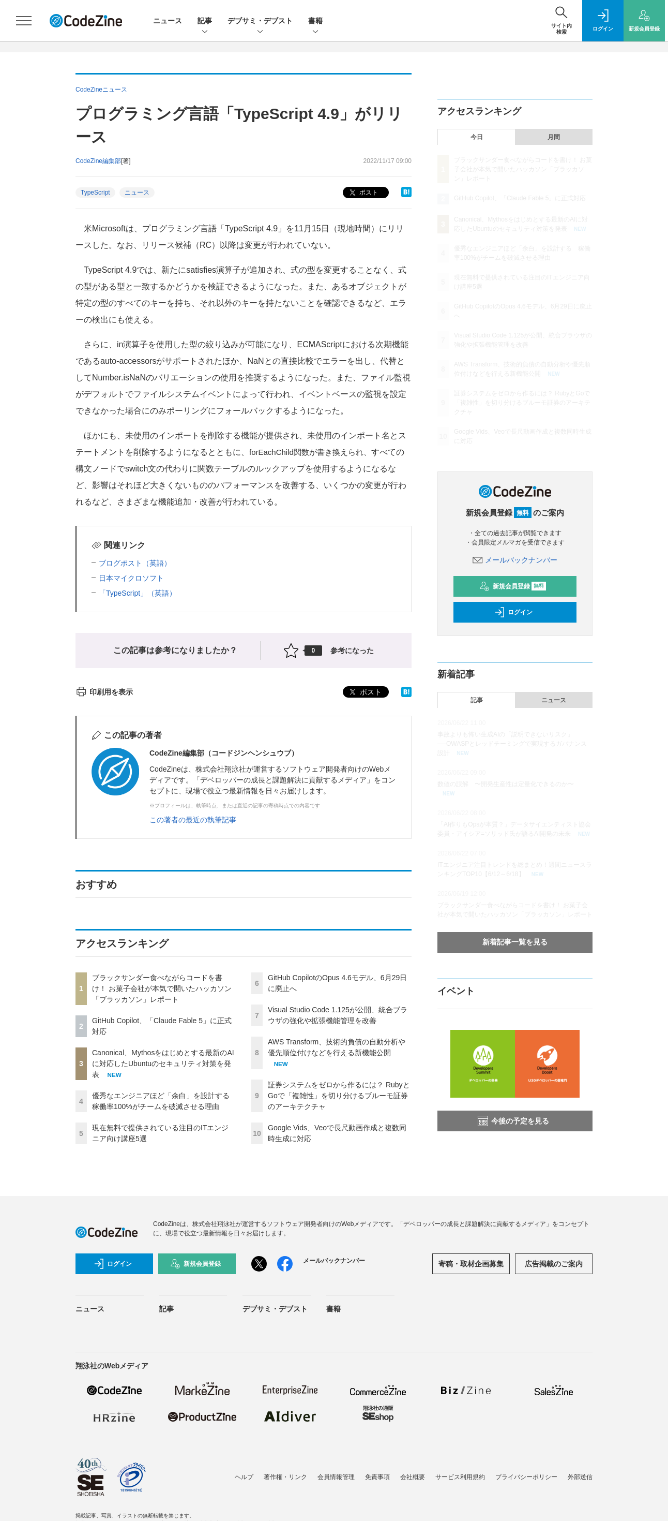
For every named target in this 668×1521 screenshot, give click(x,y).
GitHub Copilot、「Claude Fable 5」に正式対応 (520, 198)
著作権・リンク (285, 1477)
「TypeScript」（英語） (137, 593)
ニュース (167, 21)
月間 (554, 137)
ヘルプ (244, 1477)
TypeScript (95, 192)
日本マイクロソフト (131, 578)
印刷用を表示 (104, 692)
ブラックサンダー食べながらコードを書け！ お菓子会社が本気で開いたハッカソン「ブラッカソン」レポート (162, 988)
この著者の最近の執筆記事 (192, 820)
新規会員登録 (512, 586)
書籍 (315, 21)
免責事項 (377, 1477)
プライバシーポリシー (526, 1477)
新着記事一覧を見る (515, 942)
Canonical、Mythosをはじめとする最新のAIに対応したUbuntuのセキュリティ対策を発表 (163, 1064)
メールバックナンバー (515, 560)
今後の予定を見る (513, 1121)
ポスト (362, 192)
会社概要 (412, 1477)
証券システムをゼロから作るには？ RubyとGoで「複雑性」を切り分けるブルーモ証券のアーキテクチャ (339, 1096)
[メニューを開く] (23, 20)
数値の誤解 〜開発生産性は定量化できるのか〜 (505, 784)
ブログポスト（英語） (135, 563)
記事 (205, 21)
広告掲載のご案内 (554, 1264)
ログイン (513, 612)
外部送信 (580, 1477)
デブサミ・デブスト (260, 21)
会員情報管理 (336, 1477)
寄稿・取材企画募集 (471, 1264)
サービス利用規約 (460, 1477)
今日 (476, 137)
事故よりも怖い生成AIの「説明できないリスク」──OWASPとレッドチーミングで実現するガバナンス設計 (512, 744)
